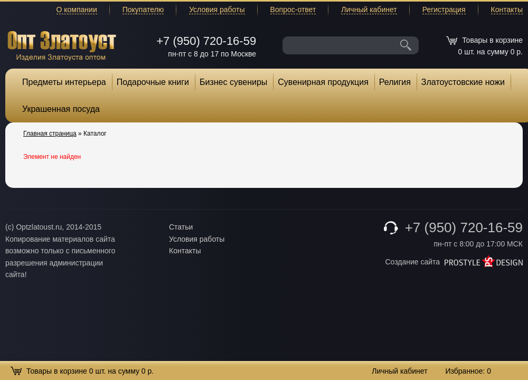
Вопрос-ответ (293, 9)
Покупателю (143, 9)
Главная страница (50, 133)
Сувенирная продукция (323, 82)
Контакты (507, 9)
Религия (395, 82)
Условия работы (216, 9)
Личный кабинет (369, 9)
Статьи (181, 227)
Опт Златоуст (61, 44)
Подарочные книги (153, 82)
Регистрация (444, 9)
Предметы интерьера (64, 82)
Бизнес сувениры (233, 82)
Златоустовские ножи (463, 82)
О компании (76, 9)
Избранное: (468, 371)
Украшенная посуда (61, 108)
